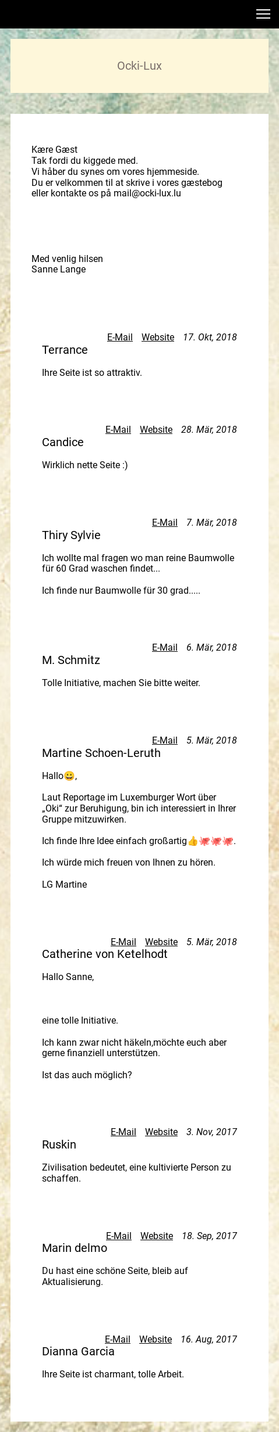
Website (158, 337)
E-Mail (120, 337)
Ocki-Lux (139, 66)
